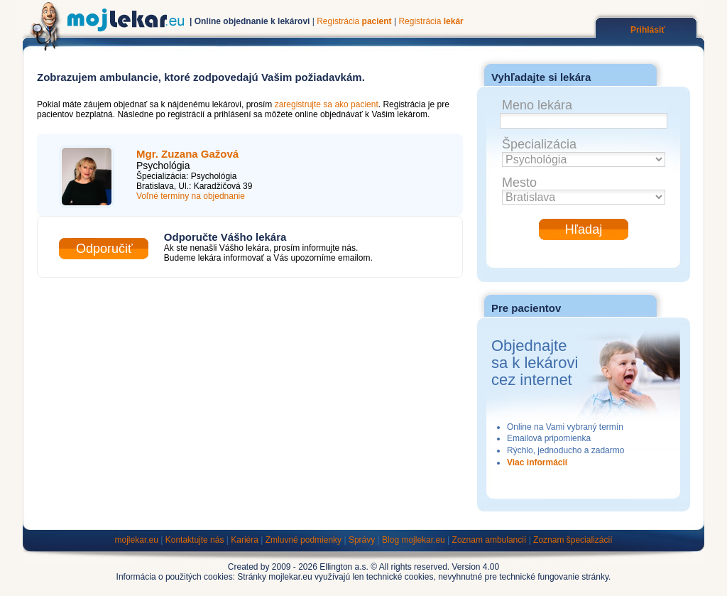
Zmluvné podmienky (303, 540)
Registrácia (354, 21)
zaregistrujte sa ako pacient (326, 104)
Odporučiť (104, 249)
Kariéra (244, 540)
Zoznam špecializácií (572, 540)
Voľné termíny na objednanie (190, 196)
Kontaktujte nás (194, 540)
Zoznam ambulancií (489, 540)
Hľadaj (583, 229)
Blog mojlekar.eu (413, 540)
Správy (362, 540)
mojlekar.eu (136, 540)
